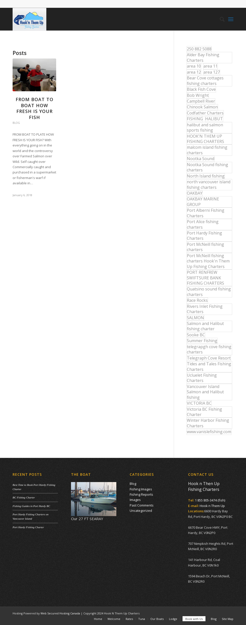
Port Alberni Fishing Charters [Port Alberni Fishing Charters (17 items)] (205, 212)
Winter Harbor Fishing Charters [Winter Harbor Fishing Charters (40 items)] (208, 423)
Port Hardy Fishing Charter (28, 527)
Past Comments (142, 505)
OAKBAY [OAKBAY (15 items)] (194, 193)
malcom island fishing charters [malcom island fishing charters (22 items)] (207, 149)
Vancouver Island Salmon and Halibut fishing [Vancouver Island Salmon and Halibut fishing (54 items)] (205, 392)
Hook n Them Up (212, 505)
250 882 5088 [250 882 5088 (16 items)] (199, 49)
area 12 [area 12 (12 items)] (194, 72)
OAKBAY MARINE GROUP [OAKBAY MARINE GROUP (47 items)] (203, 201)
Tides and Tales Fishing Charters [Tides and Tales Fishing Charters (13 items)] (209, 366)
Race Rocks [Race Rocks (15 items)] (197, 300)
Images (135, 499)
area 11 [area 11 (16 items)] (210, 66)
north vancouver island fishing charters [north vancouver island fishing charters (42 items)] (208, 184)
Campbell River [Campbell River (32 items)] (201, 101)
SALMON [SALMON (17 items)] (195, 317)
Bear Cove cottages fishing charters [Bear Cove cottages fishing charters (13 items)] (205, 80)
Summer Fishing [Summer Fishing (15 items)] (202, 340)
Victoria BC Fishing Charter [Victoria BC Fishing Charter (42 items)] (204, 411)
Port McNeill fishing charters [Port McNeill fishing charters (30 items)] (205, 247)
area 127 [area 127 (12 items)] (211, 72)
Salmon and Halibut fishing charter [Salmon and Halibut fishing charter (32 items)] (205, 326)
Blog (16, 123)
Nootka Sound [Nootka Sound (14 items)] (200, 158)
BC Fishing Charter (24, 497)
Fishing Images (141, 489)
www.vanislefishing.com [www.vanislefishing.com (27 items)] (209, 431)
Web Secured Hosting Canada (60, 613)
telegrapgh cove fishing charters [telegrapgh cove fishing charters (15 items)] (209, 349)
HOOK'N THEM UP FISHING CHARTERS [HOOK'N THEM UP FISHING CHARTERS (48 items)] (205, 138)
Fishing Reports (141, 494)
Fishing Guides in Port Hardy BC (31, 506)
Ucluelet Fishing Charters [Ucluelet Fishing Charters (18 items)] (202, 377)
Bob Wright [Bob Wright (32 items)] (198, 95)
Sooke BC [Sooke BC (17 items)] (196, 335)
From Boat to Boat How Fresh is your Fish (34, 108)
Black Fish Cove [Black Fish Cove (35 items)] (201, 89)
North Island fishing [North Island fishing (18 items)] (206, 176)
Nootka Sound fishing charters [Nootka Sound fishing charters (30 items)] (207, 167)
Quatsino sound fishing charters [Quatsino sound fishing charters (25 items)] (209, 291)
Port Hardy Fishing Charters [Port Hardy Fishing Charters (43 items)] (204, 235)
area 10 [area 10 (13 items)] (194, 66)
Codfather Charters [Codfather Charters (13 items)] (205, 113)
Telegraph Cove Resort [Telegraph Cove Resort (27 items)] (209, 358)
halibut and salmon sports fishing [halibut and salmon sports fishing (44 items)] (205, 127)
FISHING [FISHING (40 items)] (195, 119)
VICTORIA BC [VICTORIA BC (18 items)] (199, 403)
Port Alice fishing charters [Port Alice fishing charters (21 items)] (203, 224)
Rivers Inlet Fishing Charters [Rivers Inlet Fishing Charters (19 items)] (205, 309)
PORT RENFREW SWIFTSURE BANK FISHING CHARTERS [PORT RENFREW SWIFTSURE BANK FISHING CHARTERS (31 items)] (205, 278)
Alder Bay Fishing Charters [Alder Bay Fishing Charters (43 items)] (203, 57)
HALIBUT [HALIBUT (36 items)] (214, 119)
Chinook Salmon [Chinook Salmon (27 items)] (202, 107)
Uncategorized (141, 510)
